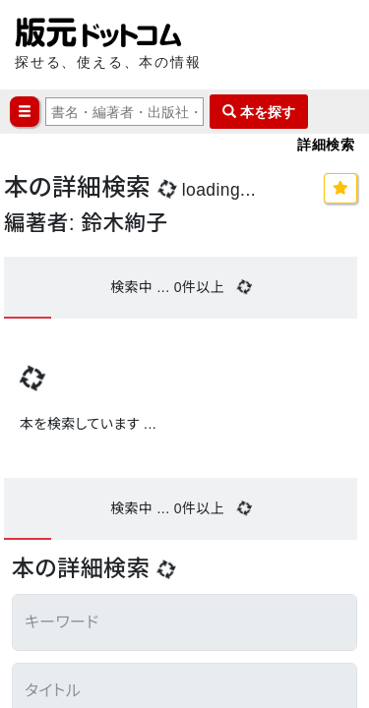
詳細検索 (325, 144)
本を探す (258, 111)
